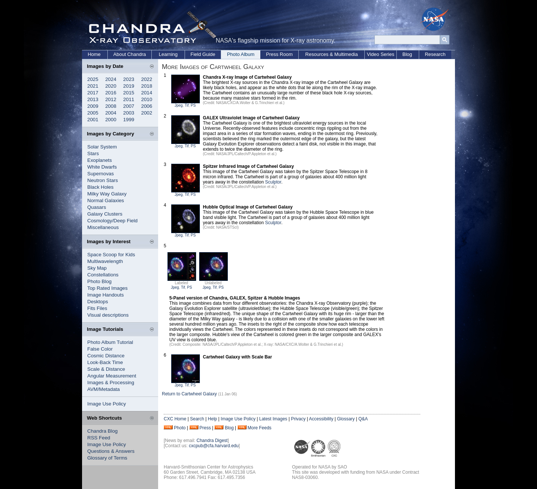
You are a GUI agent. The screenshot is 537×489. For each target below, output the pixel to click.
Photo (179, 427)
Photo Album (241, 54)
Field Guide (203, 54)
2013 (92, 99)
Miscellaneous (103, 227)
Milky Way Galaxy (106, 194)
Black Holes (100, 187)
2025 (92, 79)
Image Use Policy (106, 404)
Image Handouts (105, 295)
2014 (147, 92)
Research (435, 54)
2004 (110, 113)
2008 (110, 106)
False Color (100, 349)
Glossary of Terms (107, 458)
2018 (147, 86)
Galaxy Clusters (104, 214)
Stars (93, 153)
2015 (128, 92)
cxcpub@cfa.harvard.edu (214, 445)
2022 (147, 79)
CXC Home (175, 418)
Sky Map (97, 268)
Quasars (96, 207)
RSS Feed (98, 438)
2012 (110, 99)
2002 (147, 113)
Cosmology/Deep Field (112, 220)
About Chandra (129, 54)
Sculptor (273, 182)
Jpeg (179, 105)
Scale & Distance (106, 369)
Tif (187, 105)
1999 (128, 119)
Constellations (103, 275)
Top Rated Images (107, 288)
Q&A (363, 418)
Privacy (298, 418)
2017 (92, 92)
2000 (110, 119)
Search (197, 418)
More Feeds (259, 427)
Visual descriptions (108, 315)
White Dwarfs (102, 167)
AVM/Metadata (103, 389)
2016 (110, 92)
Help (212, 418)
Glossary (346, 418)
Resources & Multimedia (331, 54)
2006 (147, 106)
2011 (128, 99)
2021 (92, 86)
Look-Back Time (105, 362)
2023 (128, 79)
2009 (92, 106)
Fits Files (97, 308)
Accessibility (321, 418)
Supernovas (100, 173)
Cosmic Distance (106, 355)
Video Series (380, 54)
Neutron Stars (102, 180)
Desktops (97, 301)
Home (94, 54)
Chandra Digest (212, 440)
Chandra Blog (102, 431)
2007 (128, 106)
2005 (92, 113)
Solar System (102, 147)
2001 (92, 119)
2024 (110, 79)
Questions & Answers (111, 451)
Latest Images (273, 418)
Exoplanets (99, 160)
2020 (110, 86)
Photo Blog (99, 281)
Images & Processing (110, 382)
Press (205, 427)
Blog (407, 54)
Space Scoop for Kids (111, 254)
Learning (168, 54)
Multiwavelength (105, 261)
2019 (128, 86)
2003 (128, 113)
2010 (147, 99)
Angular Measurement (111, 376)
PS (193, 105)
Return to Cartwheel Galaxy (189, 393)
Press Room (279, 54)
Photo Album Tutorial (110, 342)
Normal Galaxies (105, 200)
